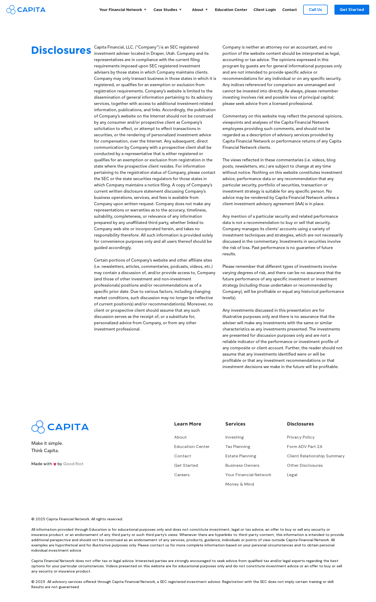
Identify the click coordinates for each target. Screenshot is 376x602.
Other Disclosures (305, 465)
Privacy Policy (301, 437)
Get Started (352, 9)
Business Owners (242, 465)
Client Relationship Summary (316, 456)
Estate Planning (240, 456)
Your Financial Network (120, 9)
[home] (25, 9)
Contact (289, 9)
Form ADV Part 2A (304, 446)
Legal (292, 474)
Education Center (231, 9)
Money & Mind (239, 484)
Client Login (265, 9)
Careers (182, 474)
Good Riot (73, 464)
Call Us (315, 9)
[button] (121, 10)
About (197, 9)
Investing (234, 437)
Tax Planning (237, 446)
